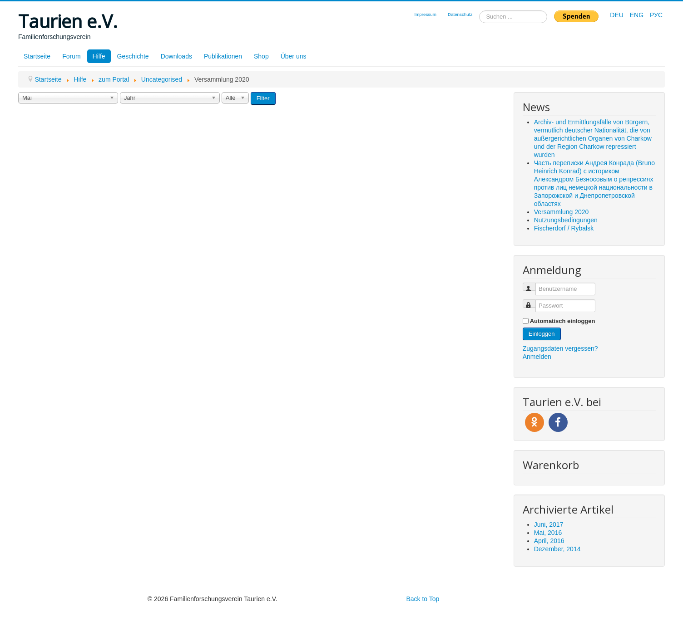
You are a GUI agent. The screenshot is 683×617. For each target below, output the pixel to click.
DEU (617, 15)
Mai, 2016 (548, 532)
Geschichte (133, 56)
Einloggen (542, 333)
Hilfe (99, 56)
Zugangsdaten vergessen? (560, 348)
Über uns (294, 56)
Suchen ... (479, 10)
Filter (263, 98)
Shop (261, 56)
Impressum (425, 14)
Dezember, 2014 (557, 549)
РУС (656, 15)
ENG (637, 15)
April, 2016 (549, 540)
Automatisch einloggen (562, 321)
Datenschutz (460, 14)
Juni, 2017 (549, 524)
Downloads (176, 56)
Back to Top (422, 598)
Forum (71, 56)
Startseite (37, 56)
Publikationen (223, 56)
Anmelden (537, 356)
